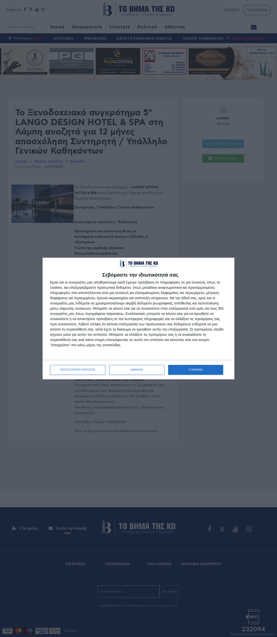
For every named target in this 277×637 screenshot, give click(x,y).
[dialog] (138, 318)
